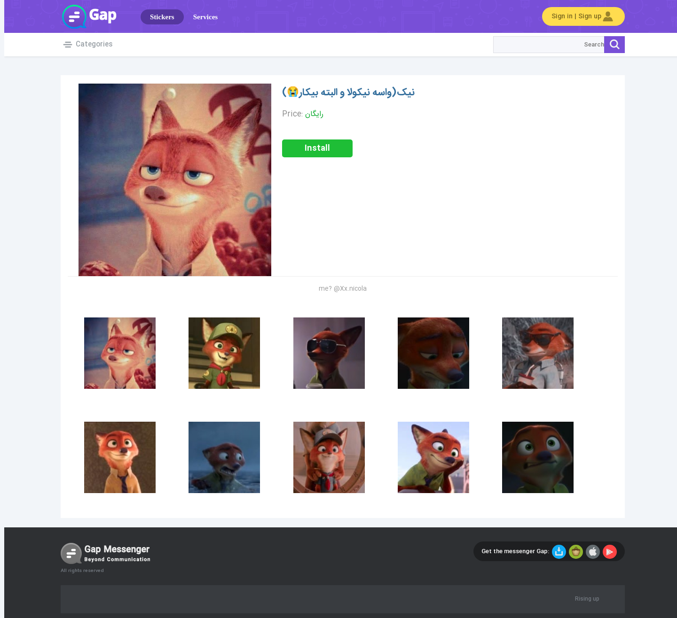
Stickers (158, 17)
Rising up (583, 599)
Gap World (84, 16)
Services (201, 17)
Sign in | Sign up (579, 16)
